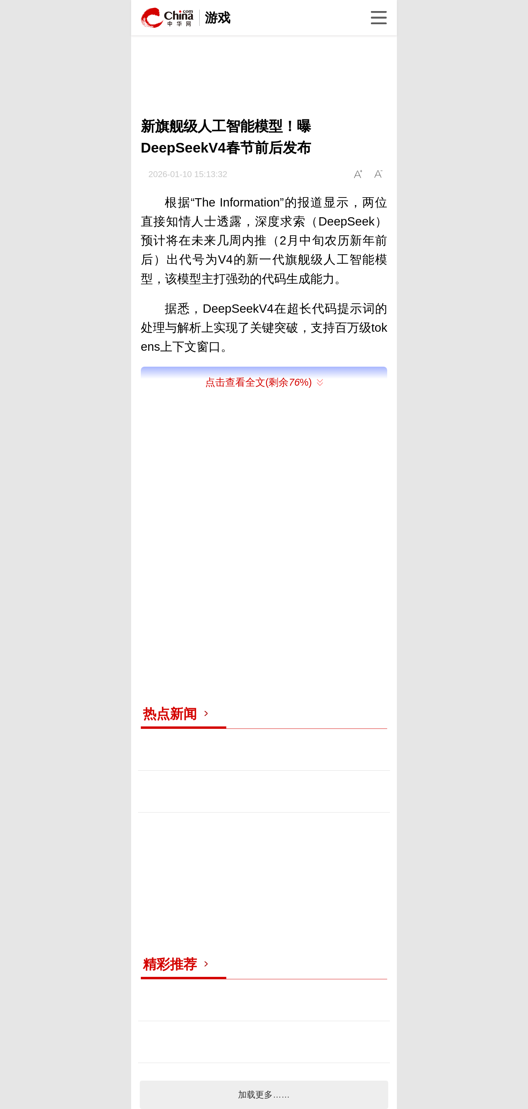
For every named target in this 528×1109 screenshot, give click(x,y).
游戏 (217, 18)
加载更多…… (264, 1094)
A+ (358, 174)
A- (378, 174)
